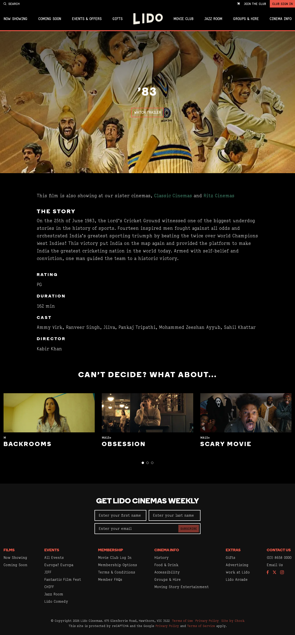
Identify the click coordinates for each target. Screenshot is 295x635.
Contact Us (279, 550)
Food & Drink (166, 565)
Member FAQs (110, 579)
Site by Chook (233, 620)
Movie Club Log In (114, 557)
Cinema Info (280, 19)
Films (9, 550)
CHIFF (49, 587)
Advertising (237, 565)
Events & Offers (87, 19)
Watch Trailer (147, 112)
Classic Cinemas (173, 195)
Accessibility (167, 572)
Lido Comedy (56, 601)
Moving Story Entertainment (181, 587)
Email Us (275, 565)
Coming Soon (49, 19)
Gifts (117, 19)
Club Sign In (282, 4)
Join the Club (255, 4)
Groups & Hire (246, 19)
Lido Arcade (237, 579)
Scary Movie (226, 444)
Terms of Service (201, 626)
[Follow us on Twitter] (274, 572)
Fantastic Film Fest (62, 579)
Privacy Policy (207, 620)
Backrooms (28, 444)
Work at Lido (238, 572)
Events (51, 550)
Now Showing (15, 19)
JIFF (47, 572)
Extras (233, 550)
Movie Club (183, 19)
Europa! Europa (58, 565)
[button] (143, 463)
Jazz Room (213, 19)
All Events (54, 557)
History (161, 557)
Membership (110, 550)
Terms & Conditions (116, 572)
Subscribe (188, 529)
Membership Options (117, 565)
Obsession (124, 444)
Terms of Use (182, 620)
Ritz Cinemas (219, 195)
